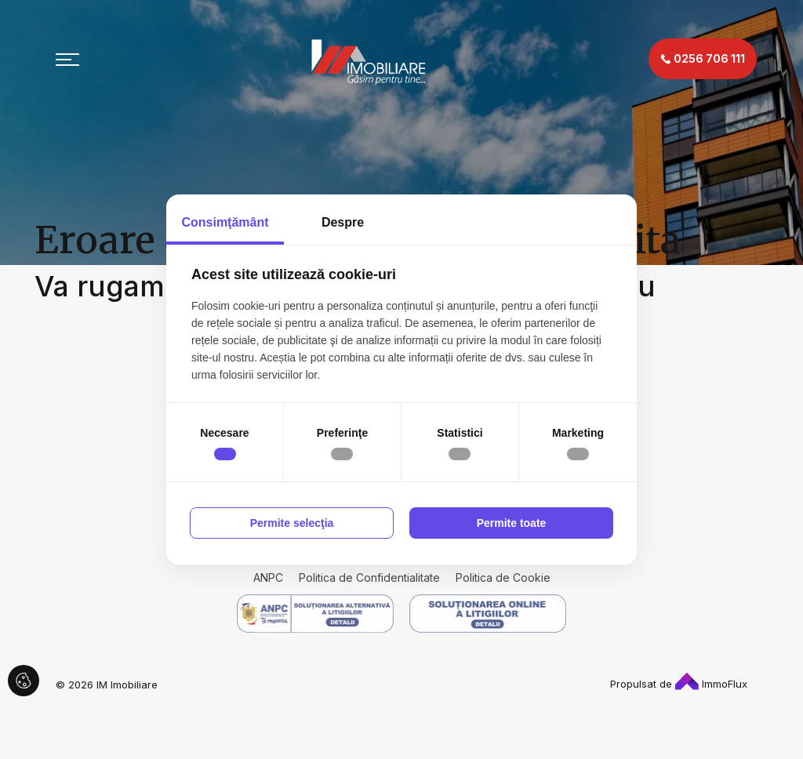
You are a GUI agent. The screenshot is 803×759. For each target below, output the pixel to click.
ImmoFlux (711, 683)
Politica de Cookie (503, 577)
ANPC (268, 577)
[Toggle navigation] (67, 59)
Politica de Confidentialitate (369, 577)
